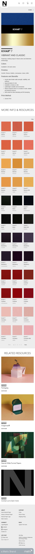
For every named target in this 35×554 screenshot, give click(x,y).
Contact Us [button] (3, 531)
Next (26, 344)
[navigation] (31, 3)
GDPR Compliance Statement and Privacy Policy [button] (25, 538)
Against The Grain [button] (23, 524)
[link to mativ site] (28, 551)
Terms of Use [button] (22, 541)
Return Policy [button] (22, 514)
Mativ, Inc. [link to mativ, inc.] (22, 543)
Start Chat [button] (4, 537)
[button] (4, 4)
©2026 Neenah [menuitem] (22, 545)
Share (31, 10)
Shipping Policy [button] (22, 516)
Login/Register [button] (4, 524)
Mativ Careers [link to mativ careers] (4, 518)
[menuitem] (19, 3)
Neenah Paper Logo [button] (5, 516)
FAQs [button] (20, 512)
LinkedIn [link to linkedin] (4, 527)
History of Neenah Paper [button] (6, 514)
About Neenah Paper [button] (6, 512)
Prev (9, 344)
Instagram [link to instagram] (4, 529)
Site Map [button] (21, 535)
